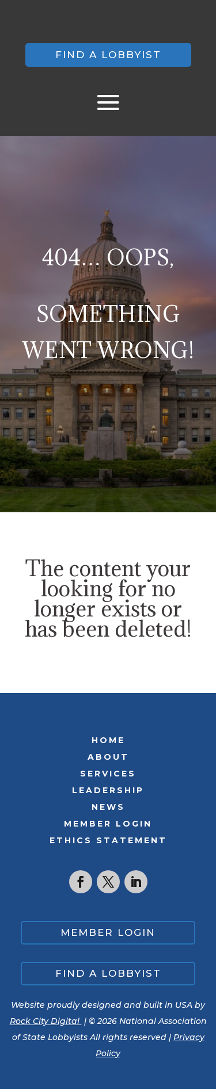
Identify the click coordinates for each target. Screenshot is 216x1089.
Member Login (108, 823)
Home (108, 740)
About (108, 757)
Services (108, 773)
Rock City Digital (46, 1021)
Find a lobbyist (108, 54)
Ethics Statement (108, 840)
